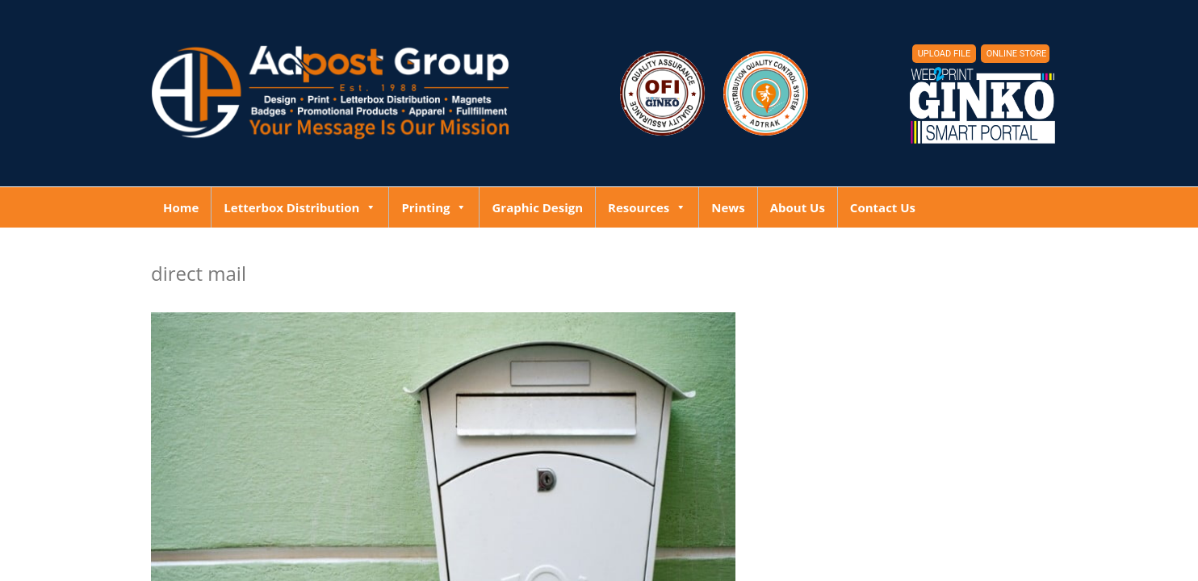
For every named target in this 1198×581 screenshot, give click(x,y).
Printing (434, 207)
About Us (797, 207)
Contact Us (882, 207)
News (727, 207)
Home (181, 207)
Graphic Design (537, 207)
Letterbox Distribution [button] (300, 207)
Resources (647, 207)
